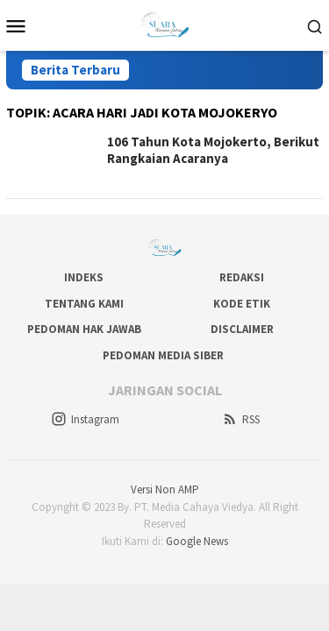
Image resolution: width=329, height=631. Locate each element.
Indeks (84, 277)
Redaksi (241, 277)
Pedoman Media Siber (163, 355)
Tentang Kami (84, 303)
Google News (197, 541)
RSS (241, 419)
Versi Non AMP (165, 489)
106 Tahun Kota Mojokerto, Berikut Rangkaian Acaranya (213, 150)
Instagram (85, 419)
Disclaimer (242, 329)
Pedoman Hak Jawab (84, 329)
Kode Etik (241, 303)
